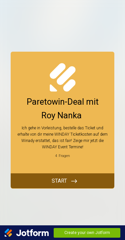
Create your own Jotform (87, 232)
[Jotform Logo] (27, 232)
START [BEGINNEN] (59, 181)
